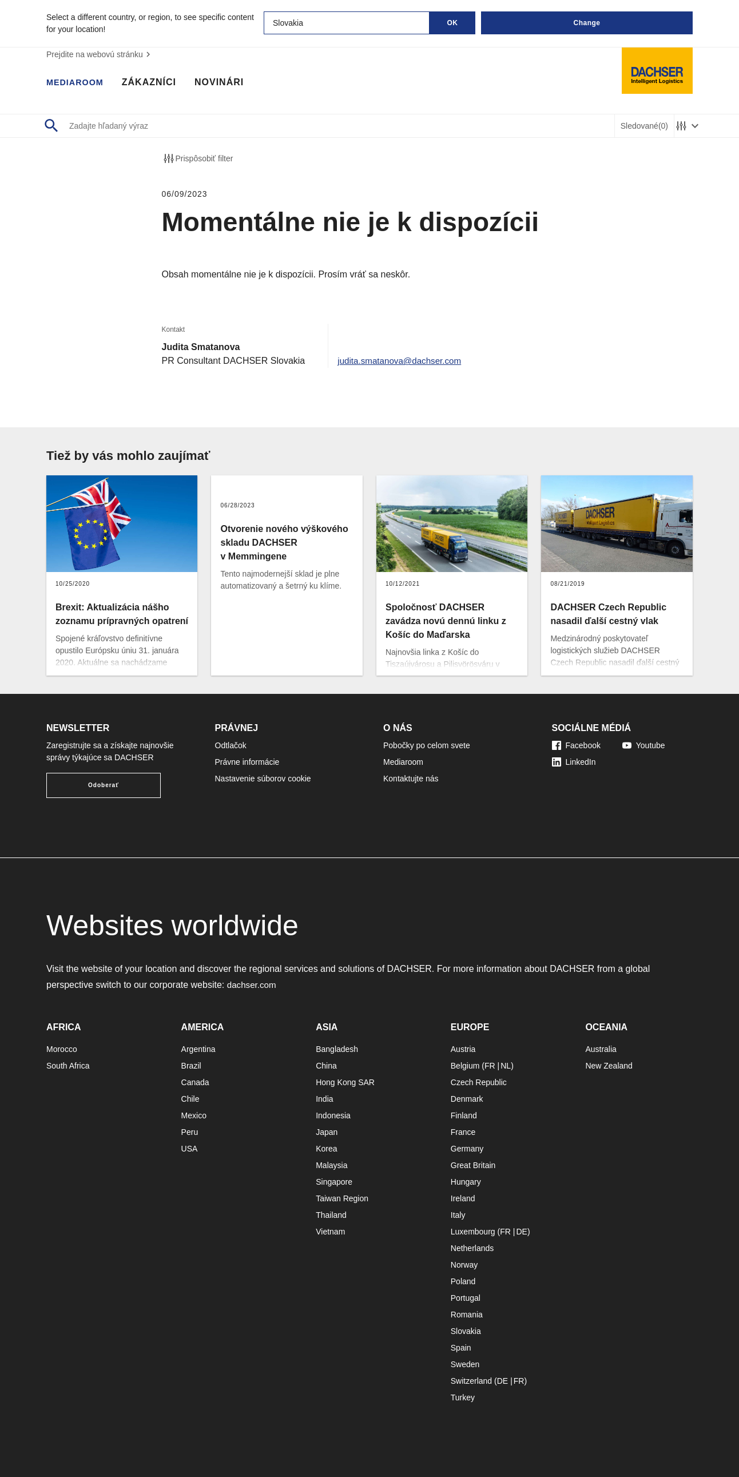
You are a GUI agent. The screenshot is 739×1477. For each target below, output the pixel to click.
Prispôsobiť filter (197, 158)
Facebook (576, 745)
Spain (461, 1347)
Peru (189, 1132)
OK (452, 23)
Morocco (61, 1049)
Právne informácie (247, 762)
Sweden (465, 1364)
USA (189, 1148)
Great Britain (473, 1165)
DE (521, 1231)
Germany (467, 1148)
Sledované (644, 126)
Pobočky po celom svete (426, 745)
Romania (467, 1314)
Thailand (331, 1215)
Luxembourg (473, 1231)
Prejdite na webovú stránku (99, 54)
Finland (464, 1115)
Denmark (467, 1098)
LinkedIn (574, 762)
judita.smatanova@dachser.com (402, 361)
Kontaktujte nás (411, 778)
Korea (326, 1148)
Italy (458, 1215)
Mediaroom (77, 83)
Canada (195, 1082)
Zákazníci (155, 83)
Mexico (193, 1115)
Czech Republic (479, 1082)
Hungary (466, 1181)
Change (586, 23)
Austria (463, 1049)
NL (505, 1065)
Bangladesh (337, 1049)
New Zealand (609, 1065)
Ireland (463, 1198)
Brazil (191, 1065)
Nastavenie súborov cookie (263, 778)
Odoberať (103, 785)
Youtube (643, 745)
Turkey (463, 1397)
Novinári (225, 83)
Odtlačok (231, 745)
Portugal (465, 1298)
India (324, 1098)
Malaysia (331, 1165)
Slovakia (466, 1331)
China (326, 1065)
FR (489, 1065)
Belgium (465, 1065)
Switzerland (471, 1380)
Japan (326, 1132)
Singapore (334, 1181)
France (463, 1132)
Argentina (198, 1049)
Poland (463, 1281)
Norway (464, 1264)
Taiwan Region (342, 1198)
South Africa (68, 1065)
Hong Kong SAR (345, 1082)
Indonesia (333, 1115)
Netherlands (472, 1248)
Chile (190, 1098)
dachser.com (253, 985)
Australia (600, 1049)
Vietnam (330, 1231)
